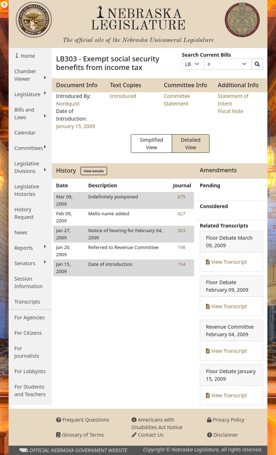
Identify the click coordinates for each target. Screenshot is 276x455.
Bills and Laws (30, 113)
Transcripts (27, 301)
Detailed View (191, 143)
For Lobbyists (30, 371)
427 (181, 213)
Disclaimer (222, 434)
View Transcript (226, 261)
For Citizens (28, 332)
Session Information (28, 282)
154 (181, 264)
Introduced (123, 96)
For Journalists (26, 352)
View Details (94, 171)
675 (181, 196)
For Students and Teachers (30, 390)
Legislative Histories (26, 190)
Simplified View (151, 143)
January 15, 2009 (75, 126)
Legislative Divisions (30, 167)
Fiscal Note (230, 111)
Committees (30, 147)
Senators (30, 263)
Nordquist (68, 103)
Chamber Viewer (30, 75)
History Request (24, 213)
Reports (30, 247)
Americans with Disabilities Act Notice (157, 423)
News (20, 232)
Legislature (30, 94)
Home (27, 55)
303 (181, 230)
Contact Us (148, 434)
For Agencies (29, 317)
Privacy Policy (225, 419)
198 (181, 247)
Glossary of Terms (80, 434)
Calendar (25, 132)
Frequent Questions (82, 419)
